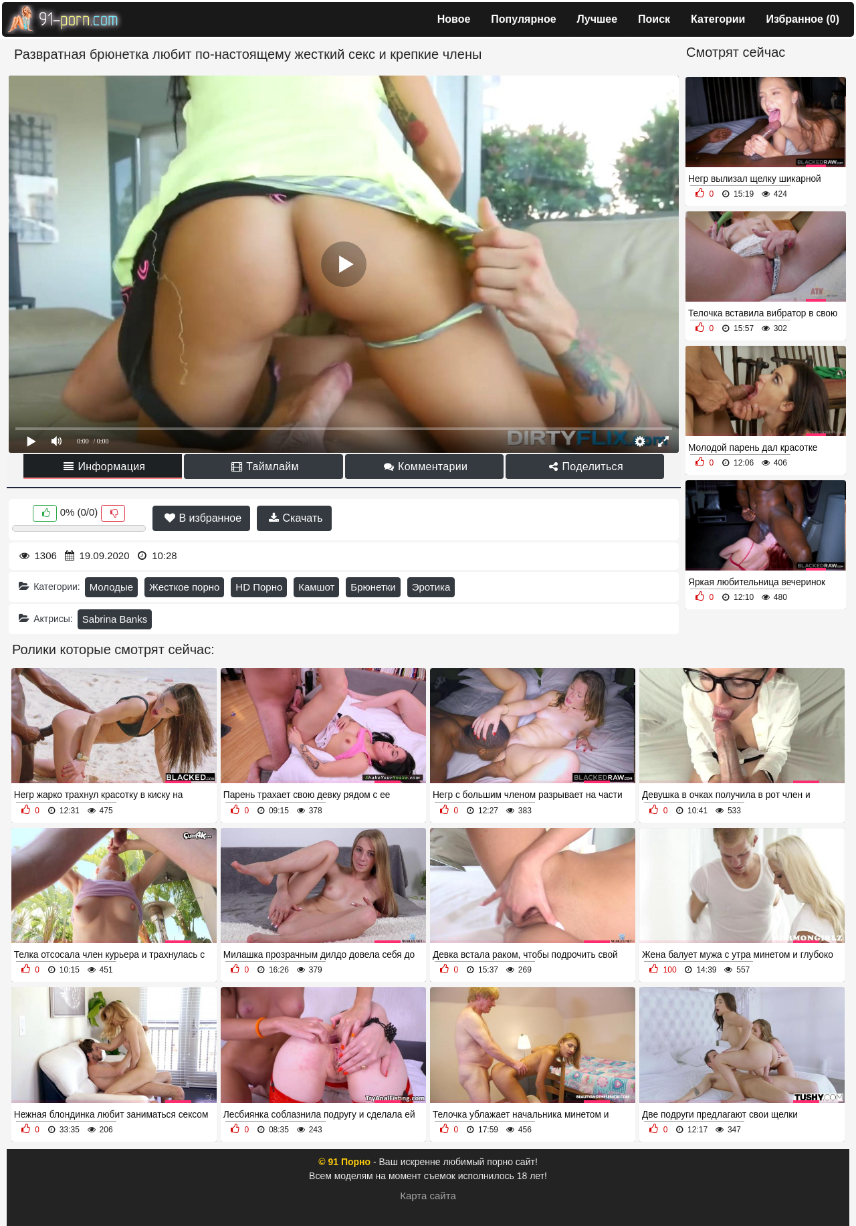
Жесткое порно (184, 587)
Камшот (316, 587)
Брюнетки (372, 587)
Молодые (112, 587)
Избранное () (802, 19)
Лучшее (597, 19)
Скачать (295, 518)
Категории (718, 19)
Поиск (654, 19)
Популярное (523, 19)
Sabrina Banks (115, 619)
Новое (454, 19)
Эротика (431, 587)
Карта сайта (428, 1195)
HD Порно (258, 587)
